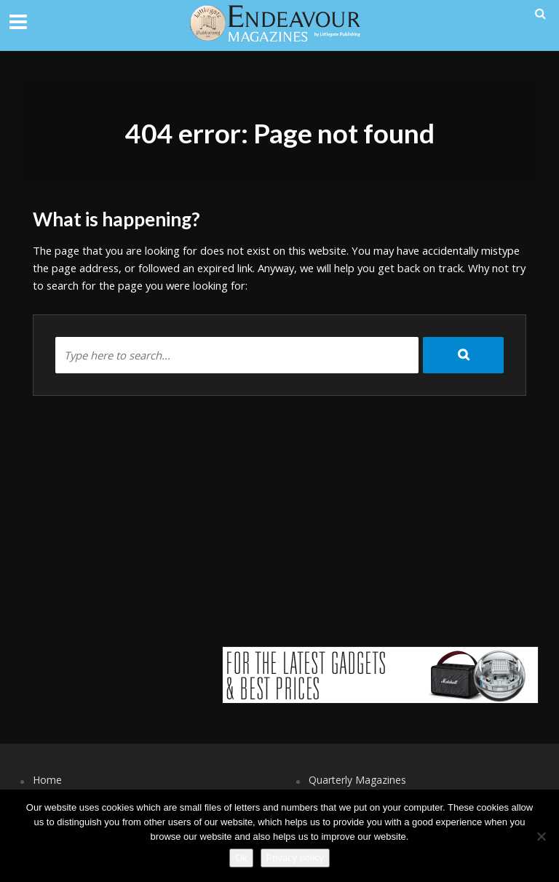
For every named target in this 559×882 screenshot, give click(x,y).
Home (47, 780)
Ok (241, 857)
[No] (541, 836)
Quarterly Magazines (357, 780)
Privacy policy (295, 857)
